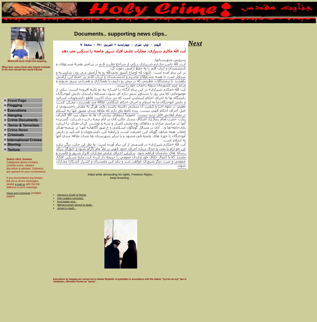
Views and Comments (18, 193)
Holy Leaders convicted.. (70, 198)
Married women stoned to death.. (75, 205)
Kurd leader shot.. (67, 201)
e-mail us (20, 184)
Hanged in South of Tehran (71, 195)
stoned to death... (66, 208)
